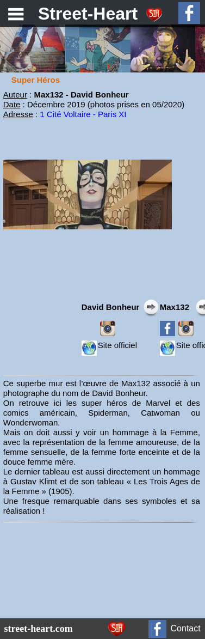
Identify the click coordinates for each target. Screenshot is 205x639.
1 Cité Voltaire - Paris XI (83, 114)
